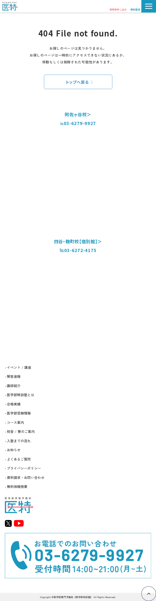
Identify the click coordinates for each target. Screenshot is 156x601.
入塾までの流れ (19, 440)
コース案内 (15, 422)
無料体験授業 (17, 486)
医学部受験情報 (19, 413)
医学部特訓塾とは (20, 394)
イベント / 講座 (19, 367)
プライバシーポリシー (24, 468)
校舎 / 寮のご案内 (21, 431)
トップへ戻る (77, 82)
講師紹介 (14, 385)
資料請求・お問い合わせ (25, 477)
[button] (148, 6)
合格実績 (14, 404)
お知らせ (14, 449)
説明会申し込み (118, 9)
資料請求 (135, 9)
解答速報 (14, 376)
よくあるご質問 (19, 459)
